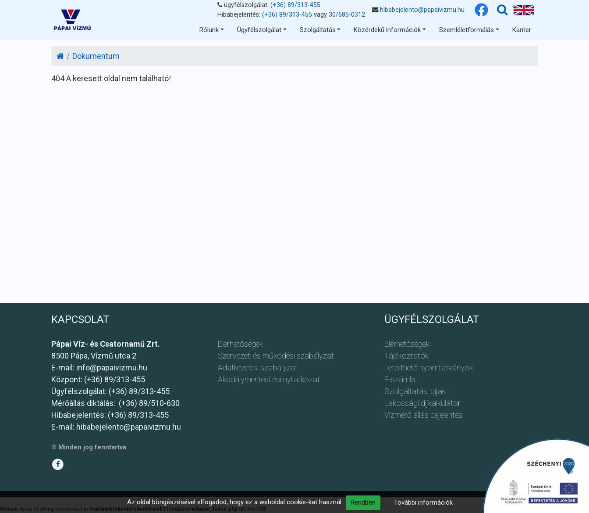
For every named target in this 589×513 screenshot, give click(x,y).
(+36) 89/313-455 (295, 5)
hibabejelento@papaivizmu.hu (422, 10)
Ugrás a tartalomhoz (140, 13)
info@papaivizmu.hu (111, 367)
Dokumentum (96, 56)
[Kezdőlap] (60, 56)
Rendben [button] (363, 502)
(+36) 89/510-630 (149, 403)
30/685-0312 (347, 14)
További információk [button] (423, 502)
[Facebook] (481, 10)
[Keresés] (502, 9)
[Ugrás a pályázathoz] (536, 475)
